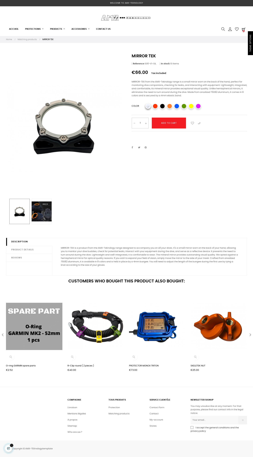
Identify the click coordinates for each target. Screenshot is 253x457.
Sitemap (72, 426)
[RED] (155, 106)
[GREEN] (184, 106)
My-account (156, 420)
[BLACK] (162, 106)
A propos (72, 420)
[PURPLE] (198, 106)
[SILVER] (148, 106)
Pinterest (147, 147)
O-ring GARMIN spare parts (21, 366)
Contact (154, 414)
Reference (138, 64)
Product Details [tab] (22, 250)
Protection (114, 407)
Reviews (16, 258)
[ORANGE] (169, 106)
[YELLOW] (191, 106)
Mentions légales (77, 414)
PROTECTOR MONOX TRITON (144, 366)
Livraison (72, 407)
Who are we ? (75, 432)
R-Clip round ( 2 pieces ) (81, 366)
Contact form (157, 407)
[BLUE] (176, 106)
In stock (165, 64)
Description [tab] (19, 242)
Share (134, 147)
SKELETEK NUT (198, 366)
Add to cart (169, 123)
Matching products (119, 414)
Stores (153, 426)
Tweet (140, 147)
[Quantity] (140, 123)
